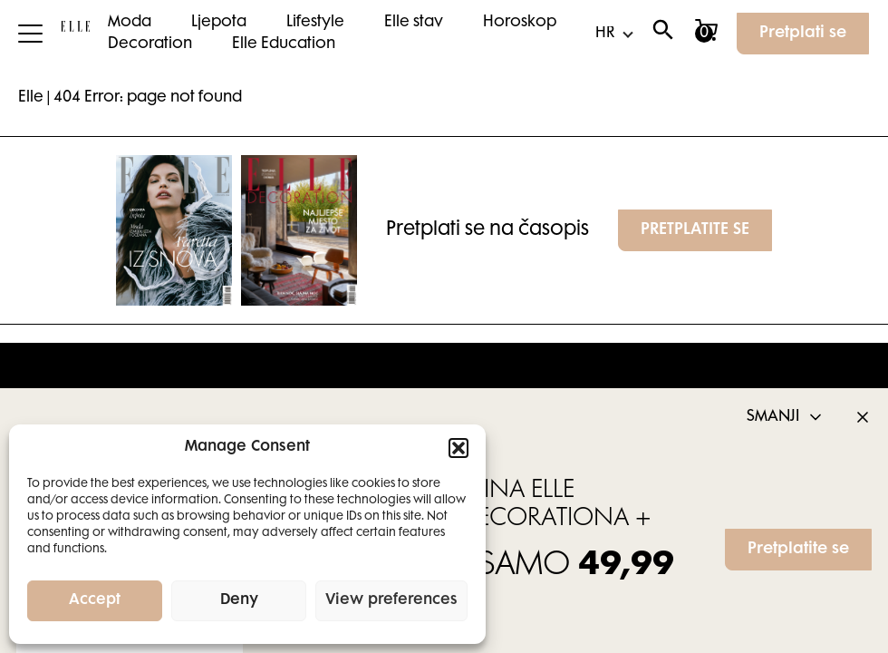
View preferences (391, 601)
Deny (239, 601)
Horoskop (519, 22)
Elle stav (413, 22)
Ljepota (218, 22)
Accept (95, 601)
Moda (129, 22)
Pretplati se (802, 33)
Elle (30, 98)
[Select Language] (613, 33)
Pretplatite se (798, 549)
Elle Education (283, 44)
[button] (458, 448)
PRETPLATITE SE (695, 230)
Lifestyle (315, 22)
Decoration (150, 44)
